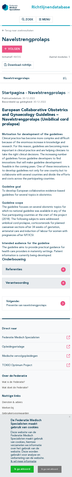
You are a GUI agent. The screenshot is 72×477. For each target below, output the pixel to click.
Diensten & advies (12, 402)
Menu (44, 19)
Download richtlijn (17, 64)
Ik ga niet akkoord (49, 469)
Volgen (12, 48)
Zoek (27, 19)
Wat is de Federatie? (13, 381)
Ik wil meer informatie (23, 461)
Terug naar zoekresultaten (18, 30)
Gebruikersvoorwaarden (15, 413)
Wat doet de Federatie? (15, 387)
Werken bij (8, 407)
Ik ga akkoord (22, 469)
